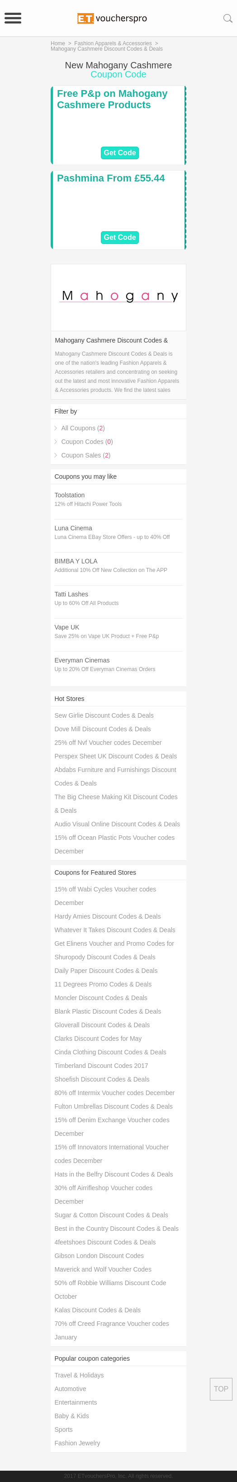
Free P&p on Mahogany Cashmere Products (112, 99)
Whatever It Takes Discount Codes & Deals (114, 930)
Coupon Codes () (87, 441)
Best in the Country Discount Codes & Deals (116, 1228)
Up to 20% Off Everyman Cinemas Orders (104, 669)
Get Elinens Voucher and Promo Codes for (114, 943)
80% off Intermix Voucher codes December (114, 1092)
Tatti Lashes (71, 594)
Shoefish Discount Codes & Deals (101, 1079)
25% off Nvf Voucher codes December (107, 742)
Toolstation (69, 495)
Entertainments (75, 1402)
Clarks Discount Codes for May (98, 1038)
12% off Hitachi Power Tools (88, 504)
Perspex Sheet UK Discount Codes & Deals (115, 756)
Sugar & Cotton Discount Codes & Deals (111, 1215)
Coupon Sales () (85, 455)
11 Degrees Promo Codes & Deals (103, 984)
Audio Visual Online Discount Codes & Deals (117, 824)
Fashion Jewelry (77, 1443)
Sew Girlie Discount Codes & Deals (103, 715)
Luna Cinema (73, 528)
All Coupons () (83, 428)
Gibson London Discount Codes (99, 1255)
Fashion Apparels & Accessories (113, 43)
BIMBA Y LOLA (75, 561)
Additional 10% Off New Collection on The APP (110, 570)
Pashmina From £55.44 (111, 178)
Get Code (120, 153)
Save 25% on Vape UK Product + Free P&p (106, 636)
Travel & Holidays (79, 1375)
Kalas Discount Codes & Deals (97, 1310)
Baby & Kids (71, 1416)
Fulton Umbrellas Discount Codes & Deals (113, 1106)
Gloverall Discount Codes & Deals (102, 1025)
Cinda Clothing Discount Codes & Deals (110, 1052)
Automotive (70, 1388)
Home (58, 43)
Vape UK (66, 627)
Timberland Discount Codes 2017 (101, 1065)
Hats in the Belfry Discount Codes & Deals (113, 1174)
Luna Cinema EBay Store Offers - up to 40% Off (112, 537)
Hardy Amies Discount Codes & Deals (107, 916)
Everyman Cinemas (81, 660)
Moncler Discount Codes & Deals (100, 997)
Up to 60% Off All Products (86, 603)
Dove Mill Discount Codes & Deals (102, 729)
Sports (63, 1429)
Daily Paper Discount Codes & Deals (105, 970)
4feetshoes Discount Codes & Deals (105, 1242)
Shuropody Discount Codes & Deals (104, 957)
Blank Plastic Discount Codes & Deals (107, 1011)
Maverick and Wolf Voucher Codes (103, 1269)
